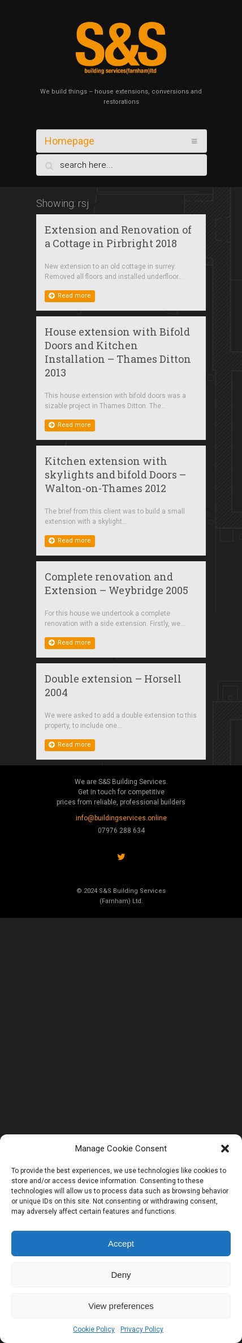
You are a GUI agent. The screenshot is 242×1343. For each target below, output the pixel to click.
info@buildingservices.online (121, 818)
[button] (225, 1148)
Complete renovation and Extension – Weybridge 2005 (116, 583)
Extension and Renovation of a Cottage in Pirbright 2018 (118, 236)
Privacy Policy (141, 1329)
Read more (70, 295)
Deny (121, 1275)
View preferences (121, 1306)
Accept (121, 1243)
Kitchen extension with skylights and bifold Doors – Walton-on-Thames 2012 (115, 474)
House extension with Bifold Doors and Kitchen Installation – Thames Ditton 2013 (118, 352)
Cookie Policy (94, 1329)
